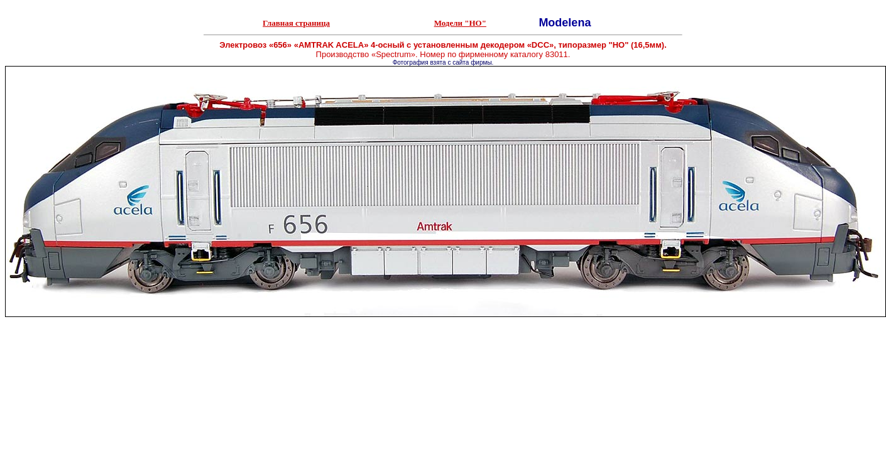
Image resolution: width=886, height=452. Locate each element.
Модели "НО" (460, 23)
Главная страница (296, 23)
